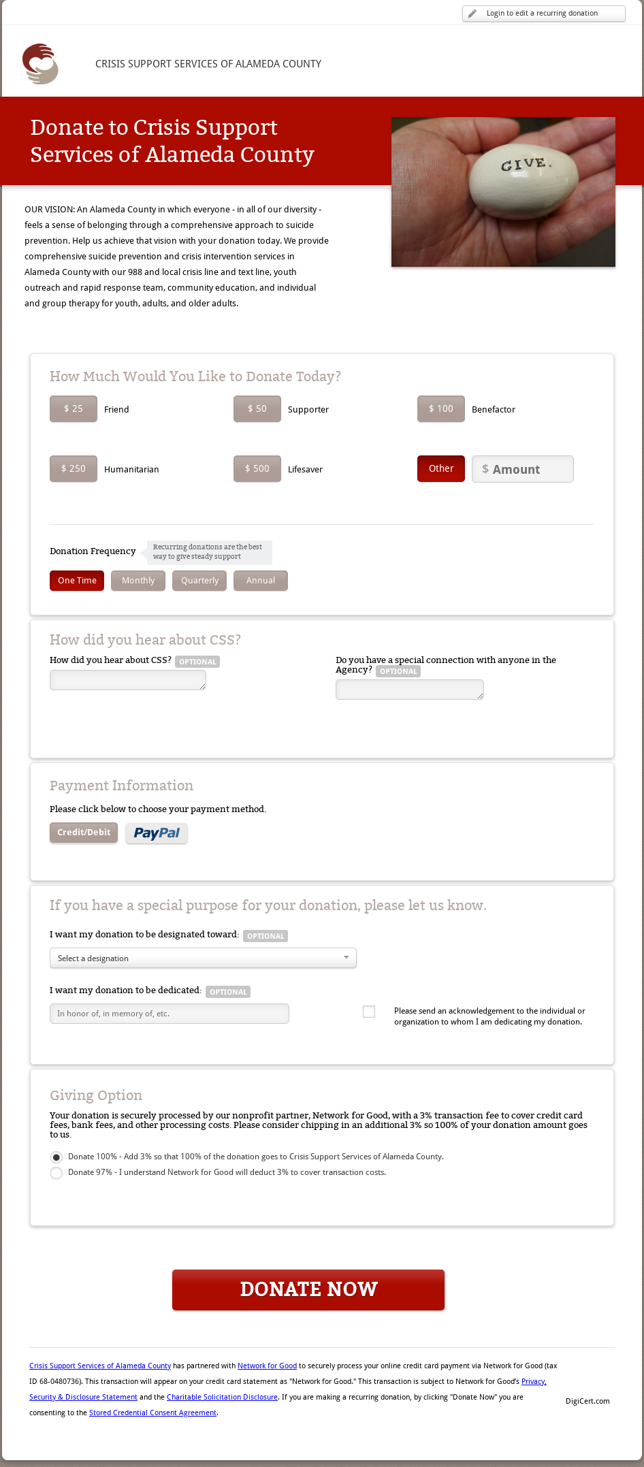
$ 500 (257, 468)
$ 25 (73, 408)
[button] (587, 1378)
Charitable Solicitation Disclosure (222, 1397)
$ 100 (441, 408)
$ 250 (73, 468)
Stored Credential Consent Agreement (152, 1412)
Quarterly (200, 580)
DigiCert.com (588, 1401)
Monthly (138, 580)
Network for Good (267, 1365)
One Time (77, 580)
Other (441, 468)
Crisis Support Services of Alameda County (100, 1365)
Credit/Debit (83, 832)
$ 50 (257, 408)
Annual (260, 580)
